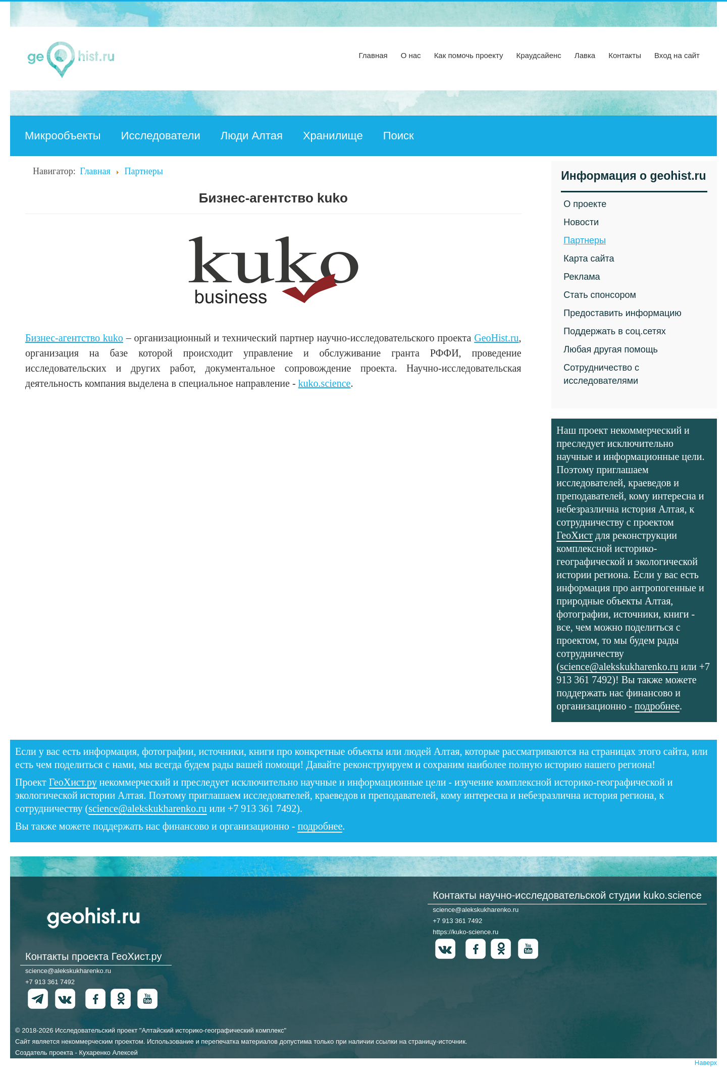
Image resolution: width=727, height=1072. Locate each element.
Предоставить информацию (622, 313)
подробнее (657, 705)
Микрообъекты (63, 135)
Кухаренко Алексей (108, 1052)
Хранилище (333, 135)
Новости (581, 222)
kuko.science (324, 383)
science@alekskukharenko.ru (619, 666)
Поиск (398, 135)
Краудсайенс (538, 55)
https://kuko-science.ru (465, 932)
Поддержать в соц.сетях (614, 331)
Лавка (585, 55)
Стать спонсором (599, 295)
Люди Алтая (252, 135)
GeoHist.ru (496, 337)
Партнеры (584, 240)
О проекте (584, 204)
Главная (373, 55)
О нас (411, 55)
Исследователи (160, 135)
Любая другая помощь (610, 349)
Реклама (581, 277)
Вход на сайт (677, 55)
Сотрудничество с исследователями (601, 374)
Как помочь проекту (468, 55)
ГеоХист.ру (73, 782)
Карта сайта (588, 258)
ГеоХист (574, 535)
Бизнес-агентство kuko (74, 337)
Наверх (706, 1062)
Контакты (624, 55)
